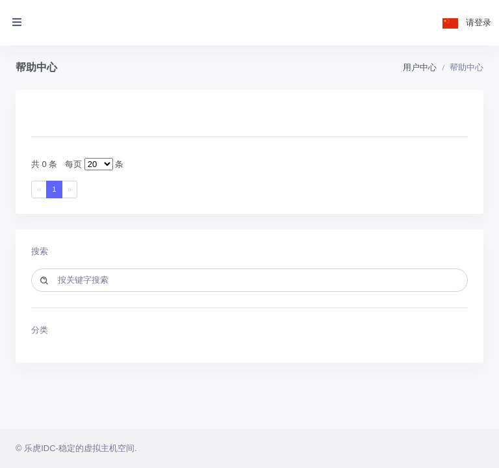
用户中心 (420, 67)
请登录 (478, 22)
